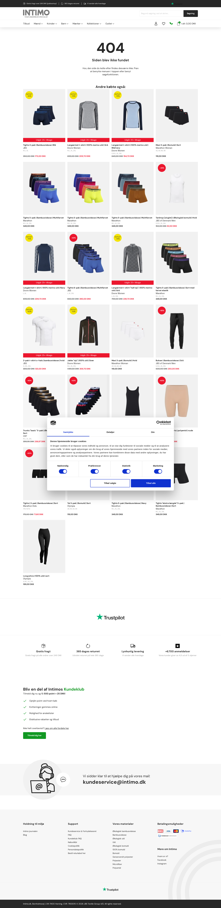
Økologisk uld (119, 838)
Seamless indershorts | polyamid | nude (174, 430)
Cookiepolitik (73, 846)
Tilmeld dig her (34, 735)
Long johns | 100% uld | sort (36, 576)
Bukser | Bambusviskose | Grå (170, 360)
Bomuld (116, 853)
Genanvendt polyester (123, 857)
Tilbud (26, 23)
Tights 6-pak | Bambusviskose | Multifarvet (87, 287)
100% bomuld (119, 849)
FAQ (69, 835)
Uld (114, 842)
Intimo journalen (30, 831)
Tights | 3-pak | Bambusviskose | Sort (40, 503)
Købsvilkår (72, 842)
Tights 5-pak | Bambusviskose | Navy (129, 503)
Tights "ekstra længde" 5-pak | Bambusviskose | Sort (170, 504)
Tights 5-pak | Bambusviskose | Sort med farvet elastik (175, 289)
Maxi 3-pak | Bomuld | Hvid (124, 360)
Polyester (117, 860)
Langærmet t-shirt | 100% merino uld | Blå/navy (130, 146)
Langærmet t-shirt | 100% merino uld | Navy (44, 287)
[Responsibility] (171, 23)
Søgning (191, 13)
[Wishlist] (163, 23)
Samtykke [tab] (68, 432)
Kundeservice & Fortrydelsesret (82, 831)
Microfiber (117, 864)
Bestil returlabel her (77, 853)
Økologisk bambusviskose (124, 831)
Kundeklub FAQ (75, 838)
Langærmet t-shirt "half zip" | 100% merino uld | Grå (132, 289)
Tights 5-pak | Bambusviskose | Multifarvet (43, 217)
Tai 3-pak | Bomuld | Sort (79, 503)
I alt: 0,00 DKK (186, 23)
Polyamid (117, 868)
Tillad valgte (110, 483)
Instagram (161, 863)
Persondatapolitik (76, 849)
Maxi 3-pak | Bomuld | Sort (168, 145)
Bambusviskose (119, 835)
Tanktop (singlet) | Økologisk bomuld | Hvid (176, 217)
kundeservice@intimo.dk (114, 782)
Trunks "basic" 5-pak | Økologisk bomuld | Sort (43, 432)
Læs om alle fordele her (57, 728)
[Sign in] (156, 23)
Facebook (161, 860)
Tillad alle (151, 483)
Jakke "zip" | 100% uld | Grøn (80, 360)
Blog (25, 835)
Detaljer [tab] (110, 432)
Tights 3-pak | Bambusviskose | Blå (39, 145)
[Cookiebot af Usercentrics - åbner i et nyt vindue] (158, 423)
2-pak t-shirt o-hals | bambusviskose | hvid (43, 360)
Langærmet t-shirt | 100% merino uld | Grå (87, 145)
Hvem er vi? (162, 856)
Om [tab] (152, 432)
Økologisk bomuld (121, 846)
